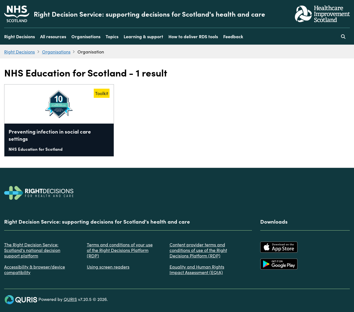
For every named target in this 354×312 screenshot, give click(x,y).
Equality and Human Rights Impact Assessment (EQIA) (197, 269)
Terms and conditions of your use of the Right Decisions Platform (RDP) (120, 250)
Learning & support (143, 36)
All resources (53, 36)
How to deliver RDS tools (193, 36)
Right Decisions (19, 36)
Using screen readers (108, 266)
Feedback (233, 36)
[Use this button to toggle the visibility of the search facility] (343, 36)
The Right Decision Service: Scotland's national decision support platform (32, 250)
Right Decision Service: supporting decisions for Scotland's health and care (149, 14)
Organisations (85, 36)
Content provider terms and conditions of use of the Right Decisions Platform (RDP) (198, 250)
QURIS (70, 299)
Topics (112, 36)
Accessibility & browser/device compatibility (34, 269)
